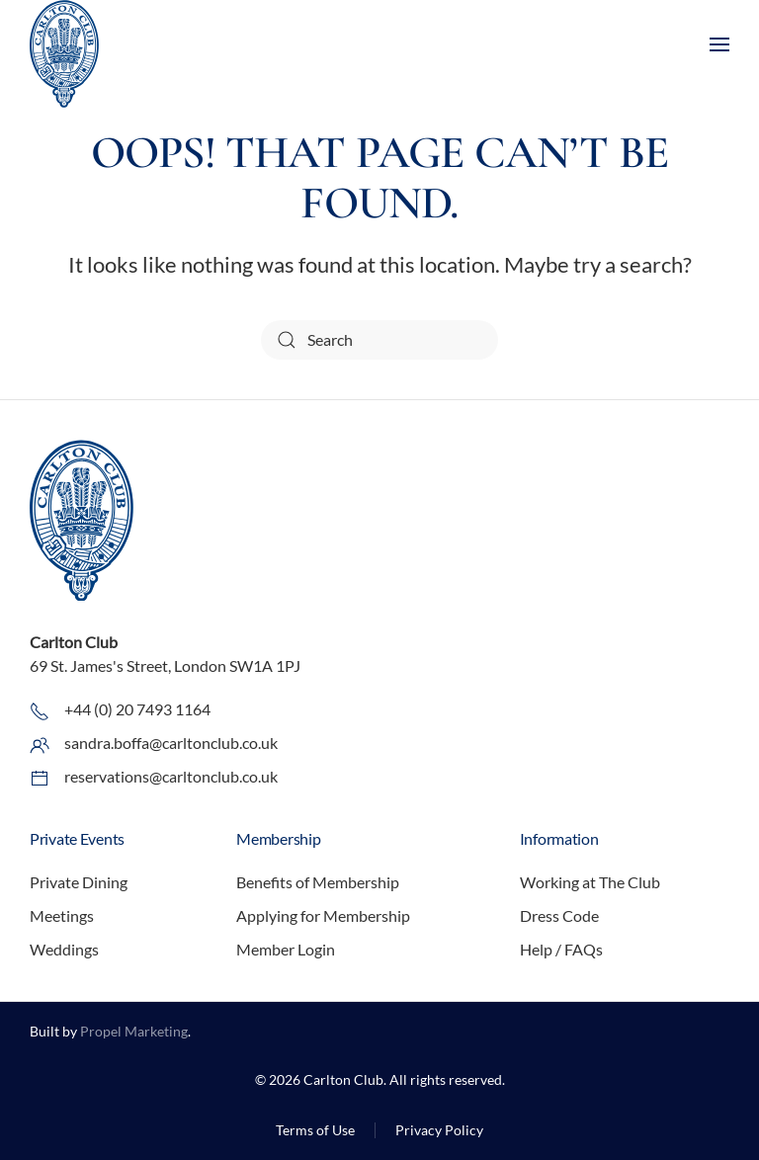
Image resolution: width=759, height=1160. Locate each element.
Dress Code (559, 915)
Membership (278, 838)
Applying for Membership (323, 915)
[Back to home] (64, 59)
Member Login (285, 949)
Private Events (77, 838)
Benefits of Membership (317, 881)
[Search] (379, 340)
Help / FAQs (561, 949)
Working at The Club (590, 881)
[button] (719, 44)
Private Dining (78, 881)
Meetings (62, 915)
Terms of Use (315, 1129)
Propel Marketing (134, 1031)
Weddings (64, 949)
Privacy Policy (439, 1129)
